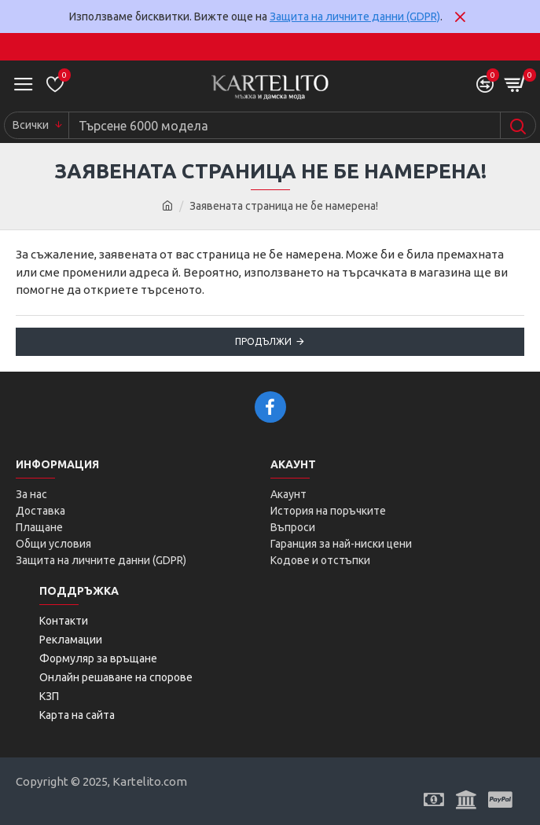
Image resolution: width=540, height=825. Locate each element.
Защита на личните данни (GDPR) (355, 16)
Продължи (263, 341)
